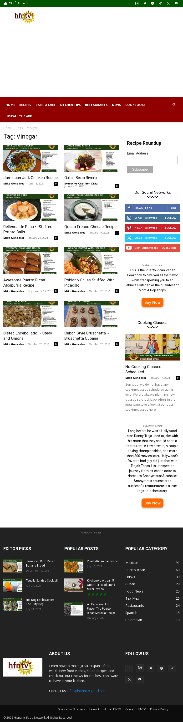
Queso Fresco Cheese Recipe (90, 226)
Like (173, 207)
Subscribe (169, 247)
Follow (170, 217)
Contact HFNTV (135, 709)
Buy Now (152, 302)
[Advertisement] (91, 63)
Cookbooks (135, 105)
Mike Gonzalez (14, 183)
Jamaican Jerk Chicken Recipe (30, 177)
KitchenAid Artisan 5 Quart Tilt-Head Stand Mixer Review (101, 585)
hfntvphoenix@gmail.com (87, 690)
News (116, 105)
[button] (174, 105)
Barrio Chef (46, 105)
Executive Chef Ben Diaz (81, 183)
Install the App (18, 116)
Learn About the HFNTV (105, 709)
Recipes (25, 105)
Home (10, 105)
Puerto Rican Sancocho (102, 561)
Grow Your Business (71, 709)
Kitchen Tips (70, 105)
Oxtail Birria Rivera (80, 177)
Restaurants (96, 105)
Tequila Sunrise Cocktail (42, 580)
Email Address (137, 153)
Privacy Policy (159, 709)
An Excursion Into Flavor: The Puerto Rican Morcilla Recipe (101, 609)
